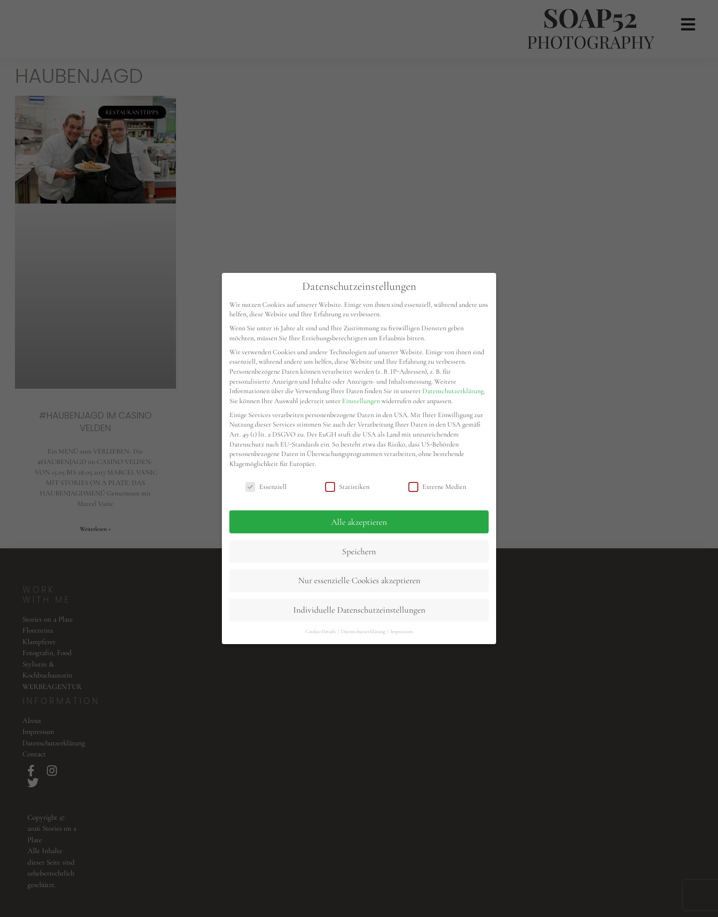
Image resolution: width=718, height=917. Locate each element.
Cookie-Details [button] (321, 631)
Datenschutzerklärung (453, 391)
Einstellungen (361, 401)
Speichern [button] (359, 551)
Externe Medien (437, 486)
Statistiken (347, 486)
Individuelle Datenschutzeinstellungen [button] (359, 610)
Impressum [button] (401, 631)
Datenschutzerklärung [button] (363, 631)
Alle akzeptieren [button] (359, 522)
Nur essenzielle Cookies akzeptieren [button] (359, 580)
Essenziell (266, 486)
